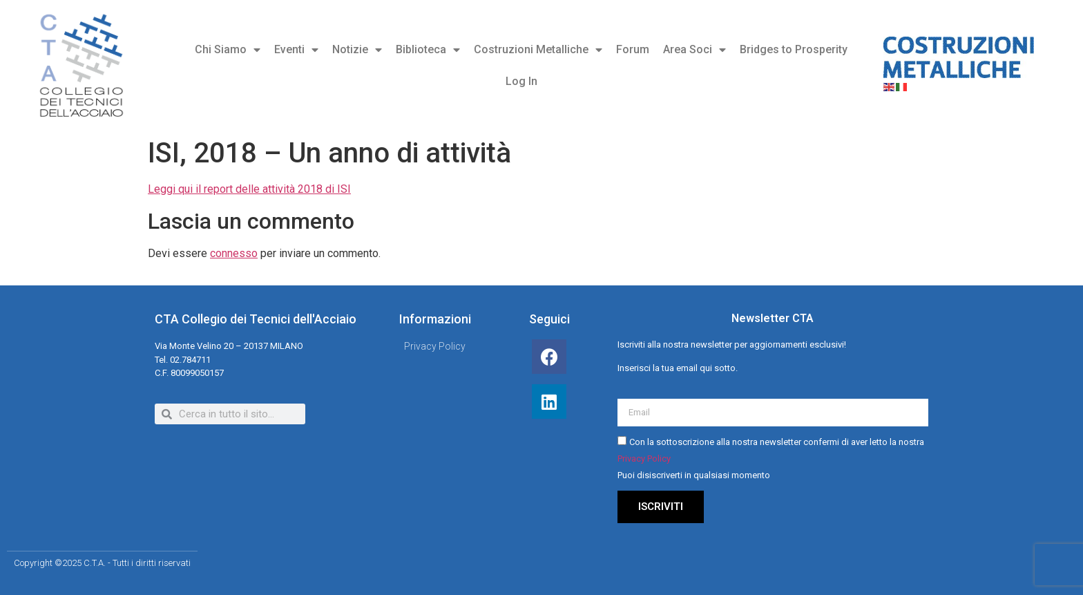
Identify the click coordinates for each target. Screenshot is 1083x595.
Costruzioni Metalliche (538, 49)
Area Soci (694, 49)
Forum (632, 49)
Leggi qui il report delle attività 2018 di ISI (249, 189)
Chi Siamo (227, 49)
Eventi (296, 49)
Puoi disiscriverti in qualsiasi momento (693, 475)
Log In (521, 81)
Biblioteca (428, 49)
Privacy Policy (644, 458)
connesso (234, 253)
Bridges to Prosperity (793, 49)
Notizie (357, 49)
